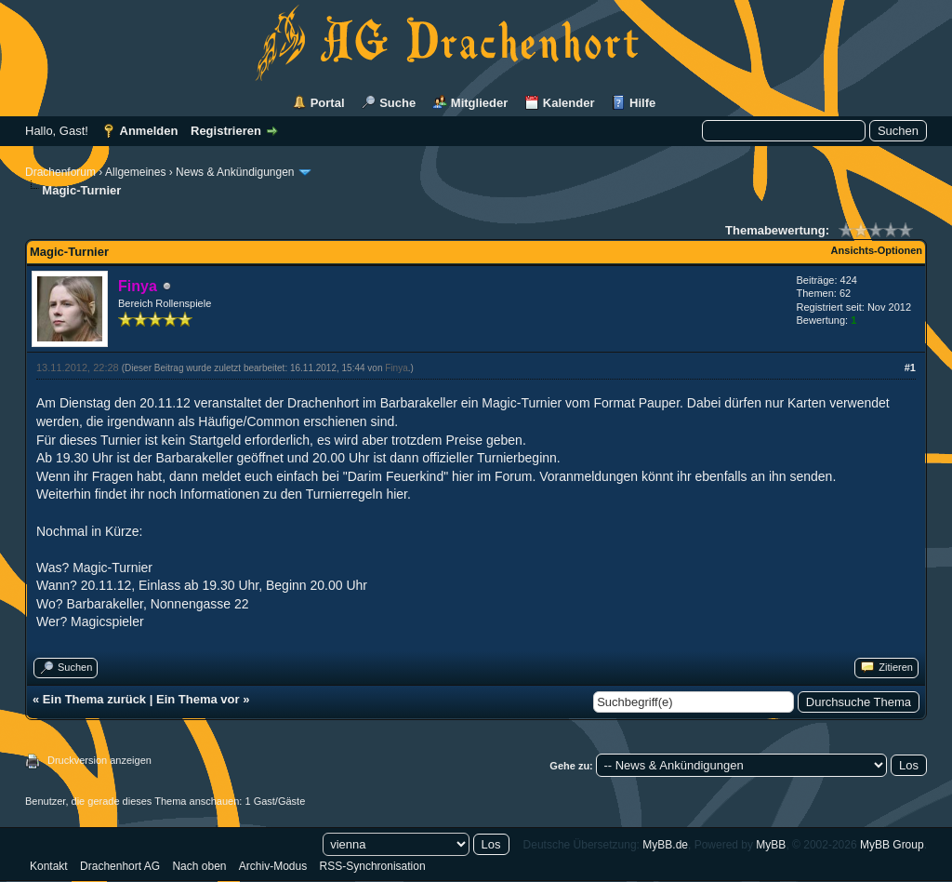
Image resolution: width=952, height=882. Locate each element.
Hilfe (642, 103)
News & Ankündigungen (235, 172)
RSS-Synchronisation (373, 866)
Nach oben (199, 866)
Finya (396, 368)
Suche (397, 103)
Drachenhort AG (120, 866)
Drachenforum (60, 172)
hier (396, 494)
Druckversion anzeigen (99, 760)
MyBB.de (665, 844)
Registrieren (226, 131)
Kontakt (49, 866)
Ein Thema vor (198, 699)
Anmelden (149, 131)
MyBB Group (892, 844)
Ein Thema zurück (94, 699)
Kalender (569, 103)
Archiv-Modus (273, 866)
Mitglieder (479, 103)
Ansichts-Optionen (876, 250)
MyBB (771, 844)
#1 (910, 367)
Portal (328, 103)
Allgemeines (135, 172)
